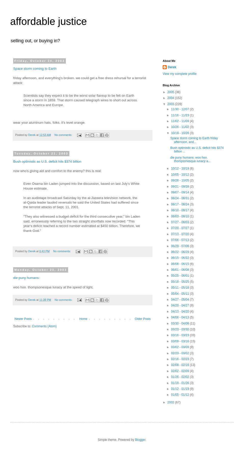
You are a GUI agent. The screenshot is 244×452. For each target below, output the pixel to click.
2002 (171, 402)
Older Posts (143, 319)
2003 (171, 104)
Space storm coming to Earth (34, 68)
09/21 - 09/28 (180, 186)
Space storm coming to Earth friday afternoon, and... (194, 140)
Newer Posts (23, 319)
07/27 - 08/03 (180, 222)
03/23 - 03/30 (180, 329)
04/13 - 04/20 (180, 311)
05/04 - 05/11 (180, 293)
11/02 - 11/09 (180, 121)
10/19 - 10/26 (180, 133)
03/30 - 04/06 (180, 323)
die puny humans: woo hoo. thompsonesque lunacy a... (190, 159)
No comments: (63, 134)
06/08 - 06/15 (180, 264)
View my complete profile (179, 74)
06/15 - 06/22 (180, 258)
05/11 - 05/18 (180, 287)
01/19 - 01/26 (180, 383)
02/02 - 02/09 (180, 371)
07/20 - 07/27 (180, 228)
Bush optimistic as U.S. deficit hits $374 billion (47, 161)
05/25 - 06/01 (180, 275)
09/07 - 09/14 (180, 192)
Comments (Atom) (44, 326)
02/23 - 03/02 (180, 353)
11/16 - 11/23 (180, 115)
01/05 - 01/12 (180, 395)
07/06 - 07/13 (180, 240)
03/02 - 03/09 (180, 347)
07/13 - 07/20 (180, 234)
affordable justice (48, 21)
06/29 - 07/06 (180, 246)
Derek (172, 67)
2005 (171, 92)
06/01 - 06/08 (180, 270)
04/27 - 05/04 (180, 299)
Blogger (140, 440)
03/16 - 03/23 (180, 335)
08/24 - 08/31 (180, 198)
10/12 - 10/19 (180, 168)
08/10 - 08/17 (180, 210)
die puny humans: (26, 278)
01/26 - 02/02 (180, 377)
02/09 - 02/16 (180, 365)
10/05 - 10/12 (180, 174)
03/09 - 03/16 (180, 341)
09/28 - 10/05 (180, 180)
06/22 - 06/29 (180, 252)
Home (83, 319)
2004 (171, 98)
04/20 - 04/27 (180, 305)
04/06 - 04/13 (180, 317)
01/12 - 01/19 (180, 389)
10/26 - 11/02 (180, 127)
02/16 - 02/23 (180, 359)
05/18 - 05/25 (180, 282)
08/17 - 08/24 (180, 204)
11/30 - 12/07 (180, 109)
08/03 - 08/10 (180, 216)
